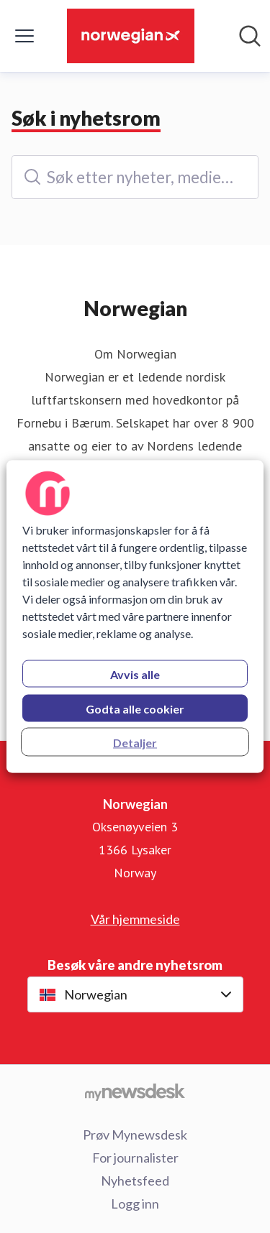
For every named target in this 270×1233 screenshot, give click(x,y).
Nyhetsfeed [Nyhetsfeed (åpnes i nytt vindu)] (135, 1180)
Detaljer (135, 742)
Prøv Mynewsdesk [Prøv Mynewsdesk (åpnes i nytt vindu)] (135, 1134)
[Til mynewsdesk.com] (135, 1091)
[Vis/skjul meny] (24, 36)
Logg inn (135, 1203)
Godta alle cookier (135, 709)
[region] (134, 617)
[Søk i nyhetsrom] (249, 35)
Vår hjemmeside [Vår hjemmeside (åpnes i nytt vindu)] (135, 919)
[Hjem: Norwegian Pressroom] (130, 36)
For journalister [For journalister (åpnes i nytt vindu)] (135, 1157)
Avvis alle (135, 674)
